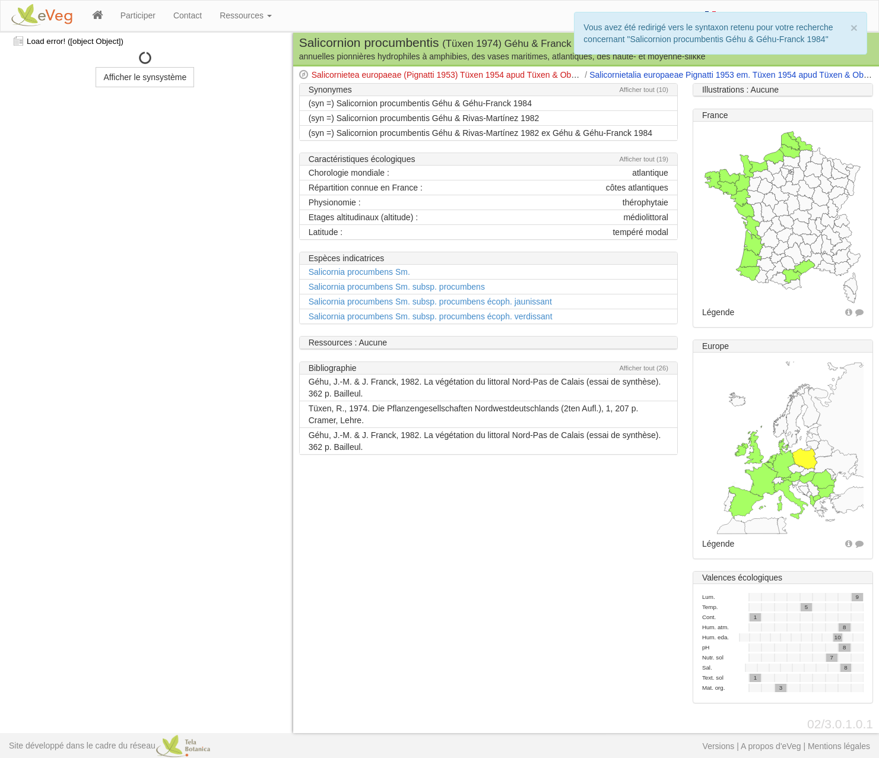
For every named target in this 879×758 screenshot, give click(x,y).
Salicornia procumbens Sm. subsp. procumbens (397, 286)
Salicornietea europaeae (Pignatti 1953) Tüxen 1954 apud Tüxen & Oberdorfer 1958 (466, 75)
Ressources (246, 15)
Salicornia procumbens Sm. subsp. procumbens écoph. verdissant (431, 316)
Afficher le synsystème (144, 77)
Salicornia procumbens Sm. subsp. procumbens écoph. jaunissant (430, 301)
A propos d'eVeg (771, 746)
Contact (187, 15)
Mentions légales (839, 746)
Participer (138, 15)
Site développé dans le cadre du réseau (109, 745)
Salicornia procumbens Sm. (359, 272)
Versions (719, 746)
